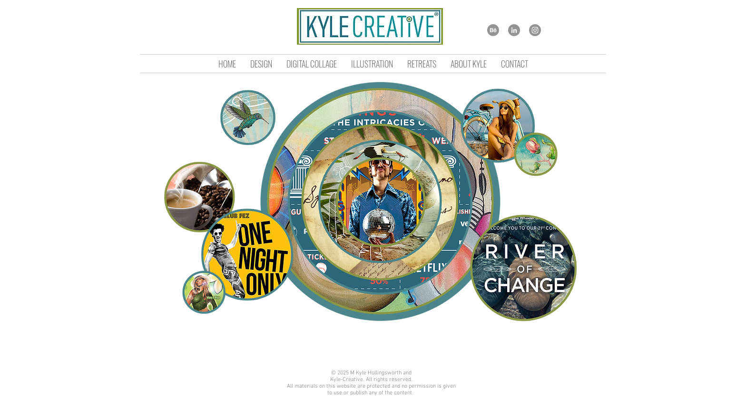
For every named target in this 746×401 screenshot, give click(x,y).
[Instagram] (535, 30)
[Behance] (493, 30)
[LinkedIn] (514, 30)
